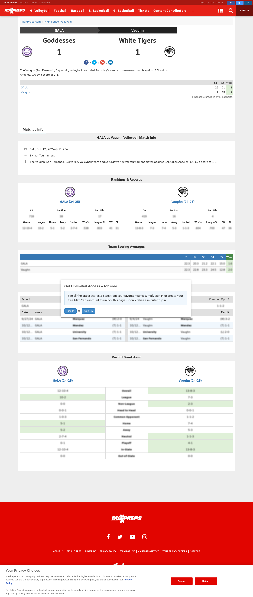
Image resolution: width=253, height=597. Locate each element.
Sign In (70, 311)
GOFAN (24, 2)
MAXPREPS (10, 2)
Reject (205, 581)
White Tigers (137, 40)
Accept (181, 581)
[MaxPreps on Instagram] (248, 3)
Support (195, 551)
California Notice (148, 551)
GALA (59, 30)
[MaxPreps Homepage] (126, 519)
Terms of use (127, 551)
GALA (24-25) (70, 201)
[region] (126, 581)
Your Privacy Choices (175, 551)
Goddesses (59, 40)
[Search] (231, 10)
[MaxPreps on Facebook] (231, 3)
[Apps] (220, 10)
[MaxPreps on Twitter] (240, 3)
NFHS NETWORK (40, 2)
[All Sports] (192, 10)
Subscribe (90, 551)
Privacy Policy (108, 551)
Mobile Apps (74, 551)
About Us (58, 551)
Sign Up (88, 311)
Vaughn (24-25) (182, 201)
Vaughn (137, 30)
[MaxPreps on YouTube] (132, 536)
